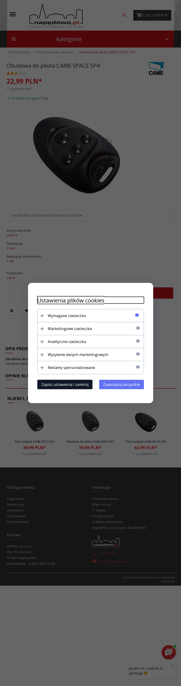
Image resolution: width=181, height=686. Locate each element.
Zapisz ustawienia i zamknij (65, 384)
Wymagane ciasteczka (67, 315)
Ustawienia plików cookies (70, 300)
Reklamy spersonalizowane (71, 367)
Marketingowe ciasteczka (70, 328)
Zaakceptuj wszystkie (121, 384)
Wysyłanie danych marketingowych (78, 354)
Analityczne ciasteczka (67, 341)
